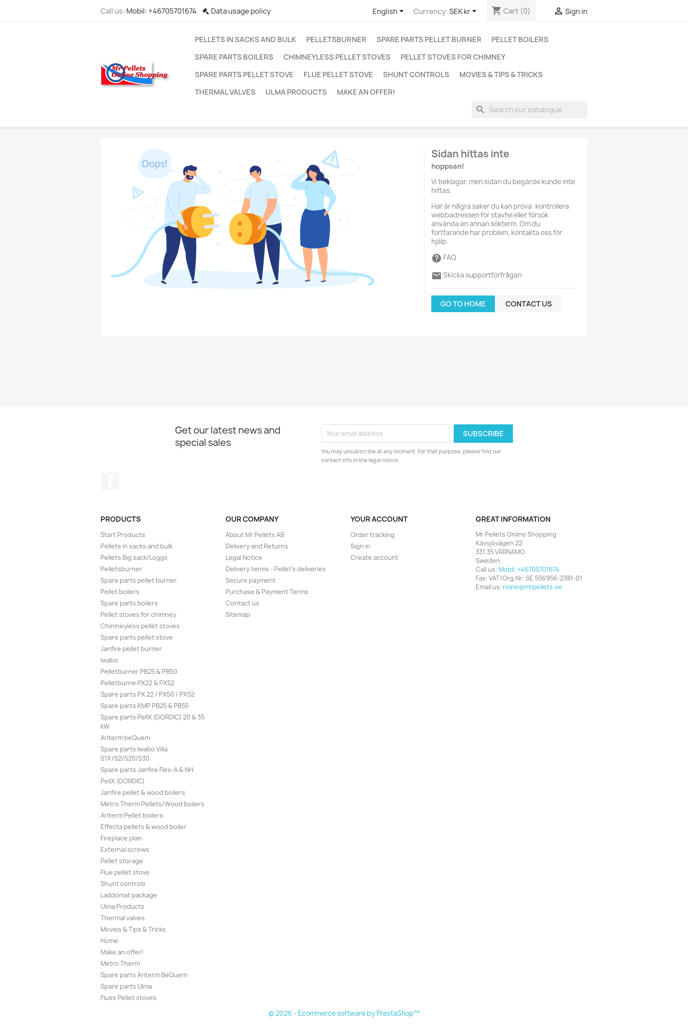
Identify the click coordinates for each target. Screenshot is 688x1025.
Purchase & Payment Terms (267, 591)
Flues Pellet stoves (128, 997)
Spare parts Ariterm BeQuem (143, 975)
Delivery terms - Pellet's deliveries (276, 569)
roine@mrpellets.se (532, 587)
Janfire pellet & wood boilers (142, 792)
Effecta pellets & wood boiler (143, 826)
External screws (124, 849)
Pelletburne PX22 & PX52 (137, 683)
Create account (374, 557)
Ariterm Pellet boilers (131, 815)
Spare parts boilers (234, 57)
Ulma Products (296, 92)
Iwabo (109, 660)
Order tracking (372, 534)
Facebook (110, 481)
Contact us (528, 304)
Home (109, 940)
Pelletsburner (336, 39)
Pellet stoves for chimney (453, 57)
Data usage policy (241, 11)
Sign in (360, 546)
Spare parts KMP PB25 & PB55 (144, 705)
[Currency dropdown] (464, 12)
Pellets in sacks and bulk (245, 39)
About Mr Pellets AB (255, 534)
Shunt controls (416, 74)
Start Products (122, 534)
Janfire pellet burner (131, 648)
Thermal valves (225, 92)
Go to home (463, 304)
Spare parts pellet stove (244, 74)
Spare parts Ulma (126, 986)
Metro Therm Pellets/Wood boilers (152, 804)
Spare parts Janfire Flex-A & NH (147, 769)
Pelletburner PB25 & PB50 (138, 671)
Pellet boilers (519, 39)
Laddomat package (128, 895)
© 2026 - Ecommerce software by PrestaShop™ (344, 1013)
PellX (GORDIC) (122, 781)
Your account (379, 519)
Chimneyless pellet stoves (337, 57)
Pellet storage (121, 861)
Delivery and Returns (257, 546)
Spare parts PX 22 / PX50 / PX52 (147, 694)
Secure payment (251, 580)
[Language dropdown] (390, 12)
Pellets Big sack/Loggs (134, 557)
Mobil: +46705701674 (161, 11)
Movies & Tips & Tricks (501, 74)
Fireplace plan (121, 838)
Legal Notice (244, 557)
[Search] (530, 109)
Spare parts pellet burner (428, 39)
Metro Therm (120, 963)
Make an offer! (366, 92)
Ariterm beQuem (125, 737)
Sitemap (238, 614)
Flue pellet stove (338, 74)
